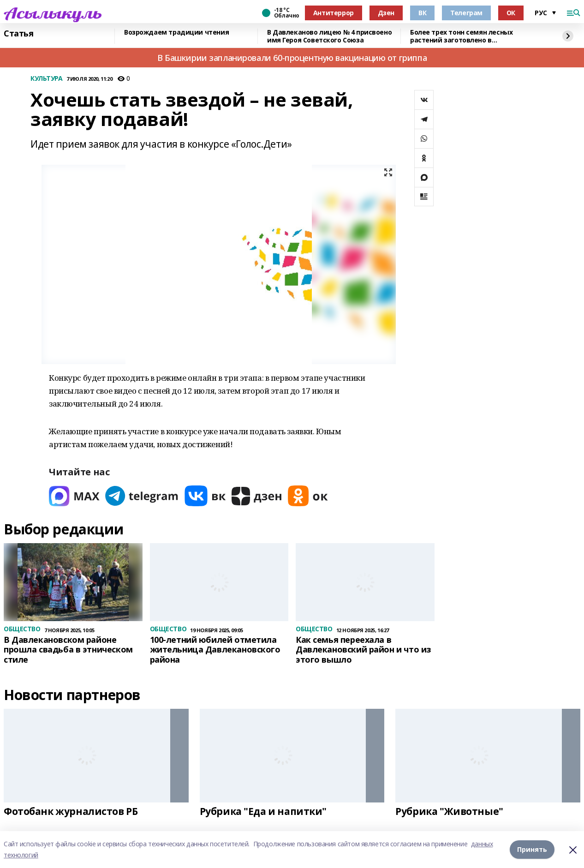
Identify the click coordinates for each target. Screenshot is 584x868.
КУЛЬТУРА (46, 79)
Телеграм (466, 12)
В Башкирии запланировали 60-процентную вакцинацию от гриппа (292, 57)
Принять (532, 849)
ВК (422, 12)
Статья (18, 34)
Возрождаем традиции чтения (176, 32)
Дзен (386, 12)
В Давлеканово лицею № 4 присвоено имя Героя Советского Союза (329, 36)
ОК (511, 12)
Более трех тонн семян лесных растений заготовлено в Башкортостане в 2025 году (461, 36)
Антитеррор (333, 12)
